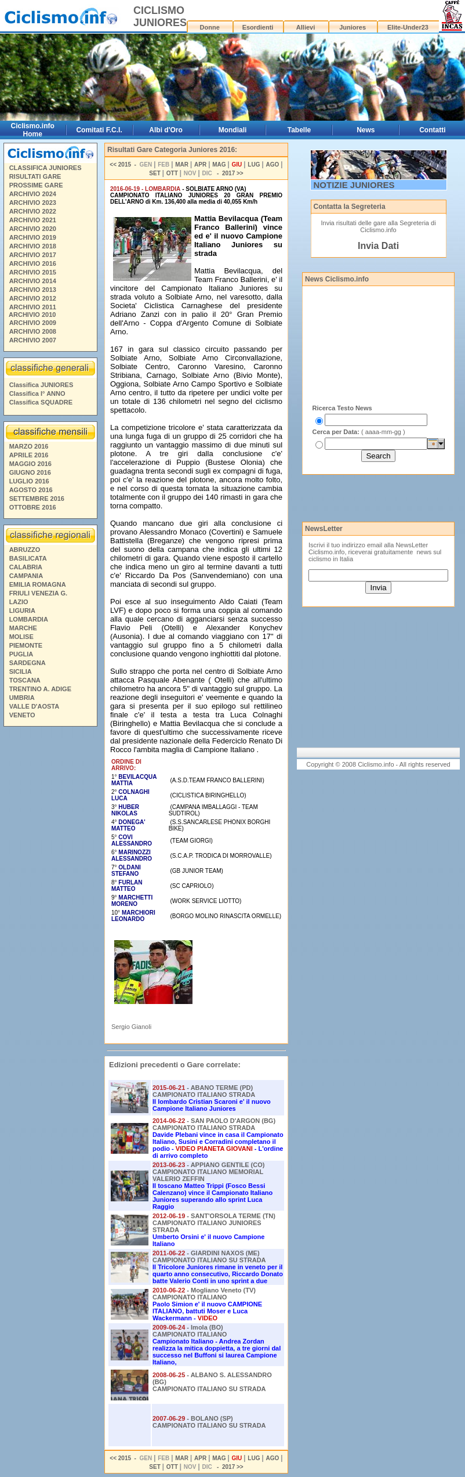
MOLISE (21, 636)
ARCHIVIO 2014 (32, 280)
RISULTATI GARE (35, 176)
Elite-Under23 (407, 27)
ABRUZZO (25, 549)
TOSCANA (25, 680)
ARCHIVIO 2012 (32, 298)
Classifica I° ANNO (37, 393)
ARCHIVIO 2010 (32, 314)
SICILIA (20, 671)
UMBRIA (22, 697)
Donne (210, 27)
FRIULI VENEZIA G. (38, 593)
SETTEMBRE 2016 (36, 498)
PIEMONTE (25, 645)
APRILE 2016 (29, 455)
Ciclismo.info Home (33, 130)
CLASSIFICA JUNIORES (45, 167)
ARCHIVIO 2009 (32, 322)
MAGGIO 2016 (30, 463)
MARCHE (23, 627)
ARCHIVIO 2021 (32, 219)
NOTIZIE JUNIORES (354, 185)
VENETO (22, 715)
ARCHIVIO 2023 (32, 202)
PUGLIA (21, 654)
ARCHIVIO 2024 (32, 193)
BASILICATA (28, 558)
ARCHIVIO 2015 (32, 272)
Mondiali (233, 130)
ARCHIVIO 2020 (32, 228)
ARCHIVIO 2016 (32, 263)
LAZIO (18, 601)
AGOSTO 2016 (31, 489)
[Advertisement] (49, 908)
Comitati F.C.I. (99, 130)
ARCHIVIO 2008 (32, 331)
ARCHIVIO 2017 (32, 254)
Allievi (305, 27)
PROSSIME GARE (36, 185)
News (366, 130)
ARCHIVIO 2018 (32, 246)
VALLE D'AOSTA (34, 706)
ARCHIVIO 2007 (32, 340)
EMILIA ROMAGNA (37, 584)
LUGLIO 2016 (29, 481)
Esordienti (258, 27)
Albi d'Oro (166, 130)
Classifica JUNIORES (41, 384)
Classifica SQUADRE (40, 402)
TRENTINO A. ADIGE (40, 688)
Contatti (432, 130)
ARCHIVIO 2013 (32, 289)
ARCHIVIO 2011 (32, 307)
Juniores (352, 27)
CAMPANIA (26, 575)
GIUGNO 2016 (30, 472)
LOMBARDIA (28, 619)
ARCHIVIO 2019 (32, 237)
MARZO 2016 (29, 446)
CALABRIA (25, 567)
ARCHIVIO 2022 (32, 211)
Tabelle (299, 130)
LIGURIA (22, 610)
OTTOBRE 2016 (32, 507)
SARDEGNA (27, 662)
